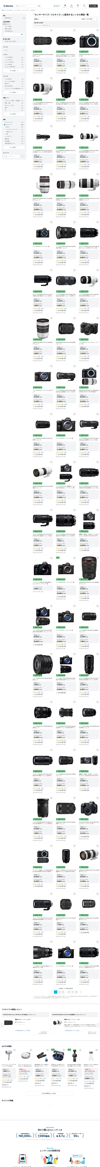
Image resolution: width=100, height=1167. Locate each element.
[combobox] (28, 6)
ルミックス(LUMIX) (10, 81)
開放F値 (7, 138)
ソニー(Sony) (8, 59)
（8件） (88, 596)
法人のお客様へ (93, 6)
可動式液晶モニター (10, 143)
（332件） (28, 1076)
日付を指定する (9, 31)
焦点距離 (7, 141)
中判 (7, 134)
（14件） (89, 116)
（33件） (65, 548)
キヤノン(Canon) (9, 62)
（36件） (65, 308)
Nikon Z (7, 83)
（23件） (42, 116)
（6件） (65, 116)
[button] (50, 1093)
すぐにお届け (8, 26)
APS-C (7, 127)
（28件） (89, 164)
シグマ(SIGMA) (9, 57)
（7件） (65, 788)
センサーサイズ (9, 122)
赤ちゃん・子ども (9, 105)
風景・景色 (8, 103)
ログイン (56, 6)
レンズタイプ (8, 136)
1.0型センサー (9, 131)
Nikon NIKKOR (8, 86)
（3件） (65, 260)
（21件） (65, 836)
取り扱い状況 (6, 39)
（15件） (42, 212)
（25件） (89, 212)
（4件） (42, 260)
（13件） (89, 260)
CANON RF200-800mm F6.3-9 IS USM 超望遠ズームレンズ (66, 1014)
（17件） (89, 68)
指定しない (8, 24)
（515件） (44, 1078)
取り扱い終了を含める (10, 41)
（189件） (65, 404)
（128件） (11, 1080)
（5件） (42, 404)
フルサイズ (9, 124)
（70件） (42, 68)
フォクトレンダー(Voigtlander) (13, 88)
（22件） (65, 212)
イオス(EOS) (8, 79)
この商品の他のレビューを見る (22, 1030)
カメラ (6, 50)
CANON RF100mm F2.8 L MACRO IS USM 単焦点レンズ (16, 1014)
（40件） (89, 308)
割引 (4, 15)
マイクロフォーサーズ (11, 129)
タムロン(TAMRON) (10, 66)
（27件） (77, 1078)
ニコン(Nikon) (8, 64)
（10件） (65, 356)
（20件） (42, 452)
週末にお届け (8, 28)
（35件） (65, 68)
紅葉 (6, 107)
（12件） (42, 788)
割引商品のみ (8, 18)
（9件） (65, 500)
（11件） (89, 404)
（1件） (42, 836)
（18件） (42, 164)
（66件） (93, 1081)
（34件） (42, 308)
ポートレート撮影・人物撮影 (12, 100)
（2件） (88, 788)
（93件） (89, 452)
